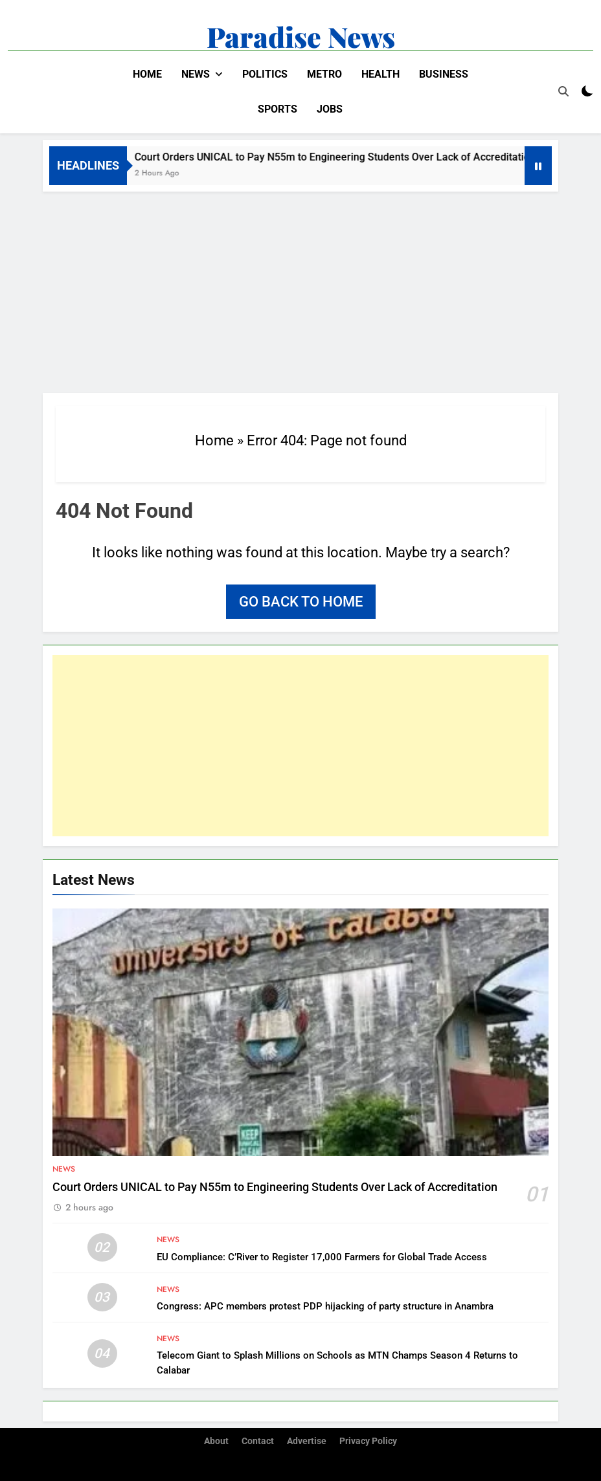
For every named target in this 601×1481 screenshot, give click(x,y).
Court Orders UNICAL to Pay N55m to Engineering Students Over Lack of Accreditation (342, 157)
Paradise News (301, 36)
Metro (324, 74)
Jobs (330, 109)
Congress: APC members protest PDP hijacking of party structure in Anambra (325, 1306)
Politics (265, 74)
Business (443, 74)
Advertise (306, 1441)
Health (380, 74)
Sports (277, 109)
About (216, 1441)
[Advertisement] (300, 288)
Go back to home (301, 602)
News (195, 74)
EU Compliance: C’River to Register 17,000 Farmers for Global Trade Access (322, 1257)
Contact (258, 1441)
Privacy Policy (368, 1441)
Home (147, 74)
